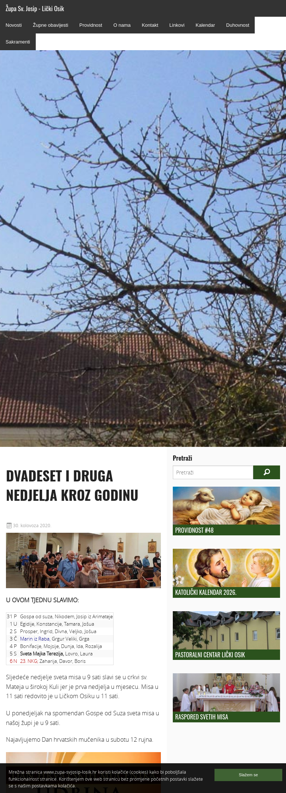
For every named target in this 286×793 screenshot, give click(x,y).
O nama (121, 25)
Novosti (14, 25)
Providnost (90, 25)
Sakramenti (18, 42)
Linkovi (176, 25)
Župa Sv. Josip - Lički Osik (35, 8)
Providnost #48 (194, 530)
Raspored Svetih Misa (201, 716)
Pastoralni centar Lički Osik (210, 654)
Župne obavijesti (50, 25)
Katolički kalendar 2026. (205, 592)
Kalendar (205, 25)
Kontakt (150, 25)
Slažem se (248, 775)
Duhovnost (237, 25)
